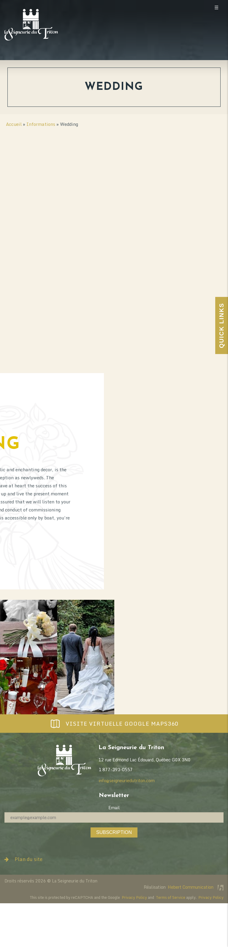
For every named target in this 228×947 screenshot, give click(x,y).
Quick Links (221, 325)
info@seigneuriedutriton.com (127, 780)
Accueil (14, 124)
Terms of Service (170, 897)
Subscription (114, 832)
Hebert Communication (196, 887)
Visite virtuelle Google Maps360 (114, 724)
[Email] (114, 817)
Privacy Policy (134, 897)
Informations (40, 124)
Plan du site (23, 859)
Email (114, 807)
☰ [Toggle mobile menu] (216, 7)
